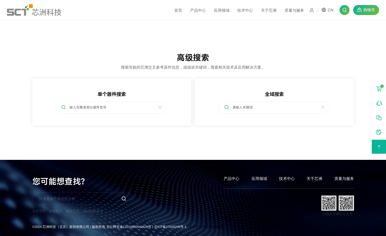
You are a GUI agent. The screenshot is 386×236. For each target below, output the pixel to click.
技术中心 (287, 178)
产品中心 (231, 178)
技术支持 (195, 226)
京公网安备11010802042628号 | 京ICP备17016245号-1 (146, 226)
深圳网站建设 (213, 226)
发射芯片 (39, 211)
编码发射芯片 (93, 211)
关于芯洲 (314, 178)
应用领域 (259, 178)
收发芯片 (72, 211)
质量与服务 (344, 178)
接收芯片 (55, 211)
